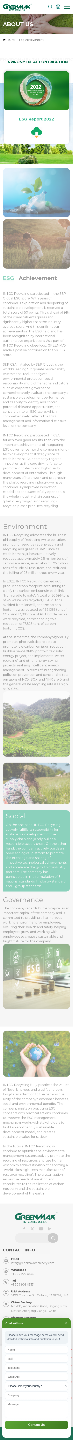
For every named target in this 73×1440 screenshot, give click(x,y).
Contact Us (36, 1424)
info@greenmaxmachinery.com (32, 1263)
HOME (11, 40)
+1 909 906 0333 (22, 1274)
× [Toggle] (66, 1323)
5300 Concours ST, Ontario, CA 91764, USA (39, 1295)
